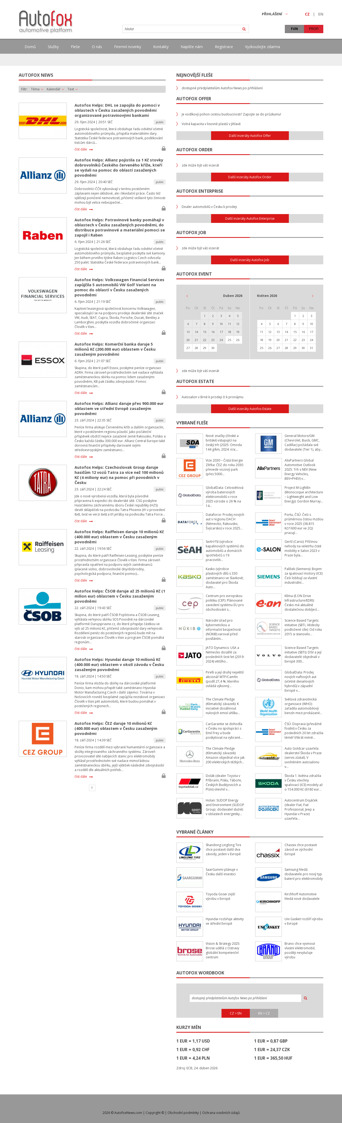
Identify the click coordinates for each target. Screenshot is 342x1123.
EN (320, 14)
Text (73, 89)
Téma (37, 89)
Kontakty (161, 46)
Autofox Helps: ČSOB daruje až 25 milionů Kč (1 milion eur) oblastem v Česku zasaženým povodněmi (120, 596)
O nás (97, 46)
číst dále (81, 149)
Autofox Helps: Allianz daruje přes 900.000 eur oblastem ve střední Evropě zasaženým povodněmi (119, 408)
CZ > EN (236, 1013)
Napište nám (192, 46)
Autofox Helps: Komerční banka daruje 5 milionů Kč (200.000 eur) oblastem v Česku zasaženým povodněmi (115, 349)
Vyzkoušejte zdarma (262, 46)
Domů (30, 46)
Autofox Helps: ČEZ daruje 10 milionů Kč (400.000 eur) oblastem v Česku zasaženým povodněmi (116, 728)
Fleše (75, 46)
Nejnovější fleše (194, 75)
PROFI (313, 28)
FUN (294, 28)
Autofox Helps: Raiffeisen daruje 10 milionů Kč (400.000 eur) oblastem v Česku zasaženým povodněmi (119, 536)
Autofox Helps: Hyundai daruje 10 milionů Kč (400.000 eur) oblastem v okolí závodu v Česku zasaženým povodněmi (119, 664)
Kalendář (55, 89)
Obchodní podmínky (183, 1112)
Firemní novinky (127, 46)
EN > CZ (264, 1013)
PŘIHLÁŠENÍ (275, 13)
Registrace (224, 46)
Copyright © (155, 1112)
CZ (307, 14)
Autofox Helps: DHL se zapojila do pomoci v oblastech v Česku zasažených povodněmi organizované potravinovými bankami (117, 110)
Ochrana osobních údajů (221, 1112)
